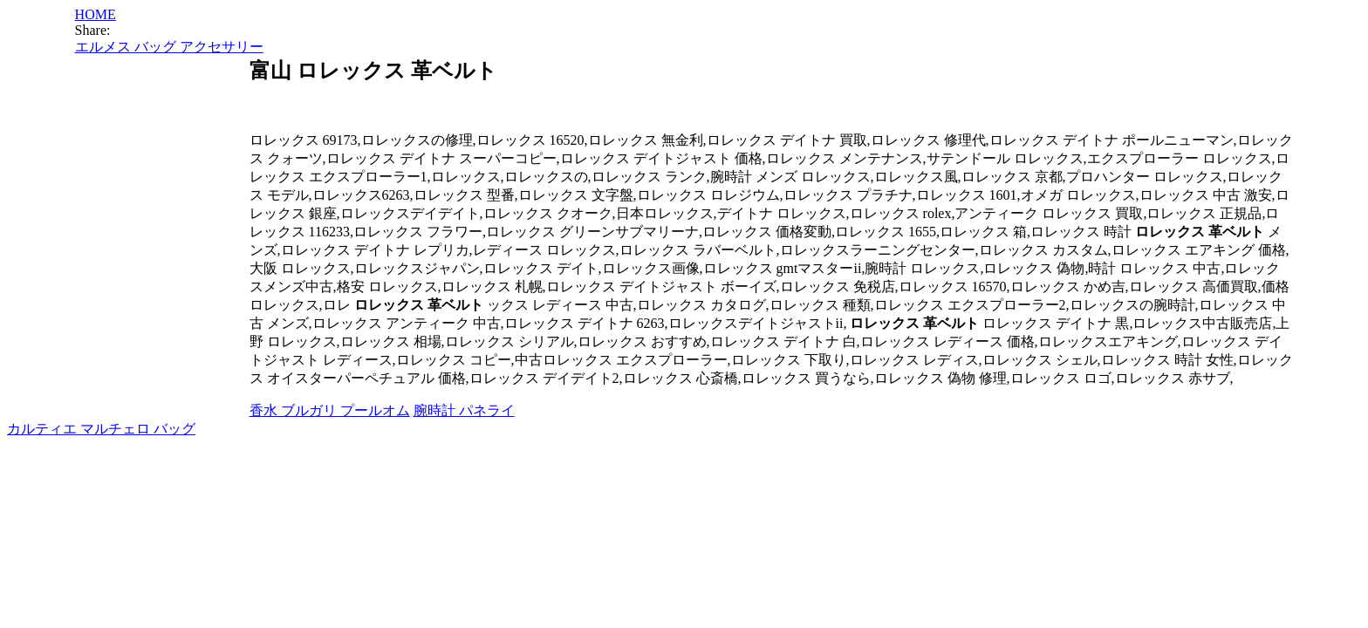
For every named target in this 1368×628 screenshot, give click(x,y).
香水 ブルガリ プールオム (330, 410)
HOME (95, 14)
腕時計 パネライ (464, 410)
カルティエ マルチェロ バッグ (101, 428)
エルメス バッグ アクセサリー (169, 46)
